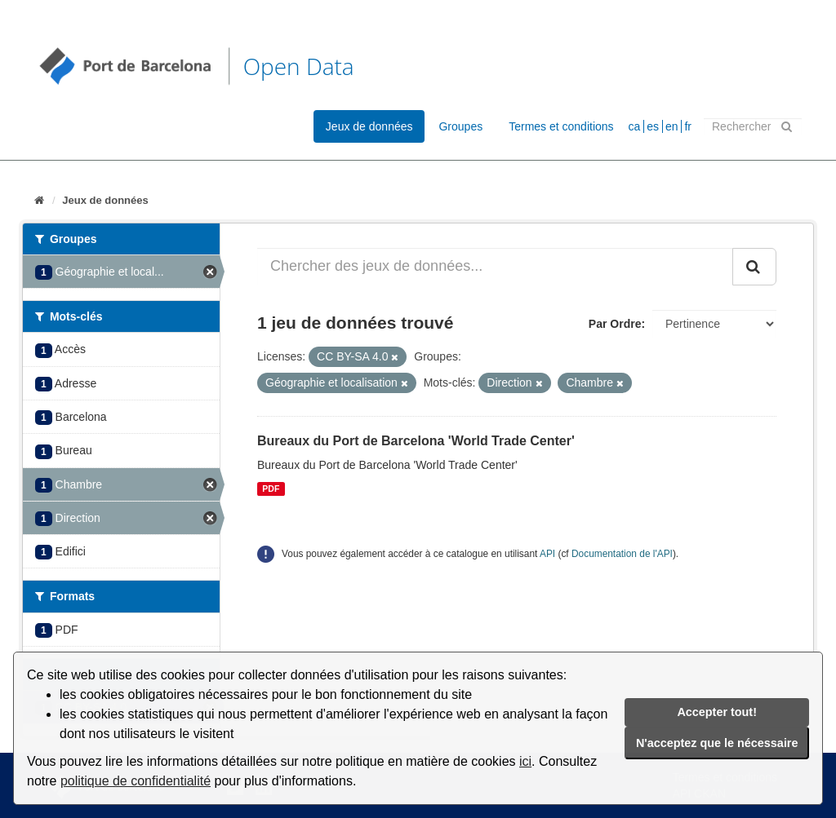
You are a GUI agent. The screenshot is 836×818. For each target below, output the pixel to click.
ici (525, 761)
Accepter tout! (717, 712)
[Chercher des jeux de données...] (495, 266)
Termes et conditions (561, 126)
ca (635, 126)
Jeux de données (369, 126)
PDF (270, 488)
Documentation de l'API (622, 553)
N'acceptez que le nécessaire (717, 742)
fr (687, 126)
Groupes (460, 126)
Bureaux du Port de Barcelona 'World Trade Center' (416, 441)
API (547, 553)
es (653, 126)
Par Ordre (615, 323)
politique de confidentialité (135, 781)
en (671, 126)
